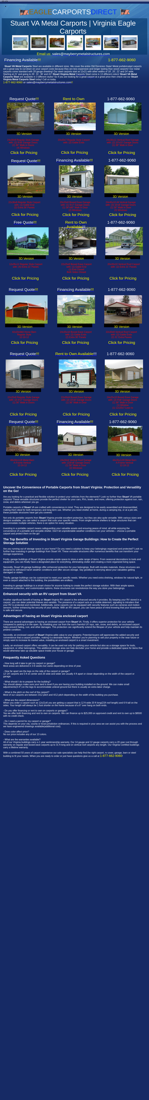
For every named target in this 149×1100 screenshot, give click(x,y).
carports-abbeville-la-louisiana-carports (28, 6)
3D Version (24, 134)
